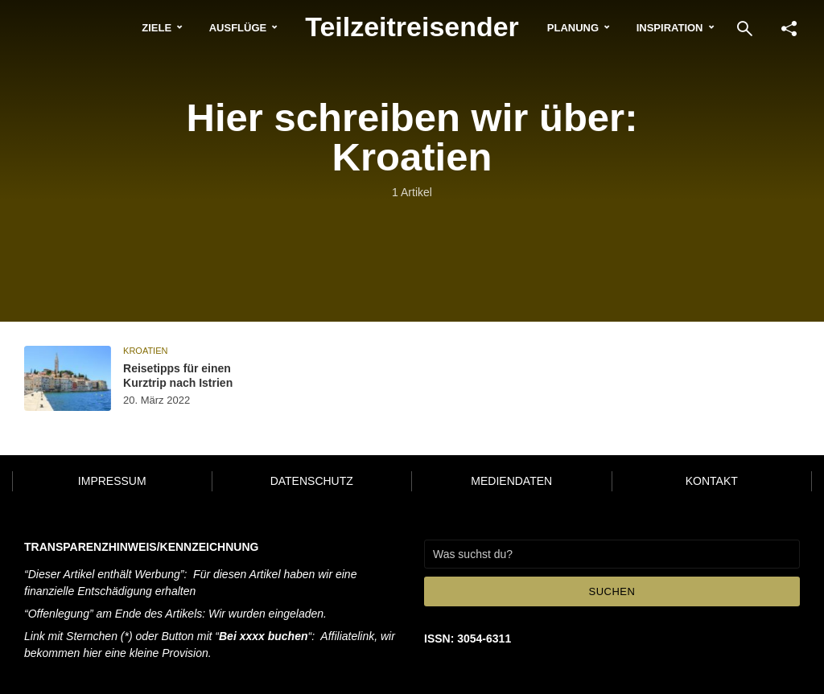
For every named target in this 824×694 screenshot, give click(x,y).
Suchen (612, 591)
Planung (573, 28)
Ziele (156, 28)
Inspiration (670, 28)
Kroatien (145, 350)
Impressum (112, 480)
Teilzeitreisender (412, 26)
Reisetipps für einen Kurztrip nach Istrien (178, 375)
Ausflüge (238, 28)
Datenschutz (311, 480)
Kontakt (712, 480)
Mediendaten (511, 480)
